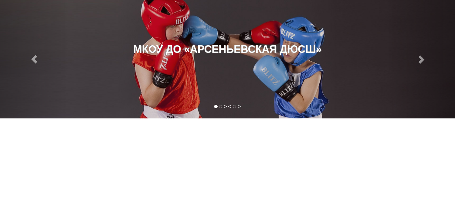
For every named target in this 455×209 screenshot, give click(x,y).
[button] (34, 59)
